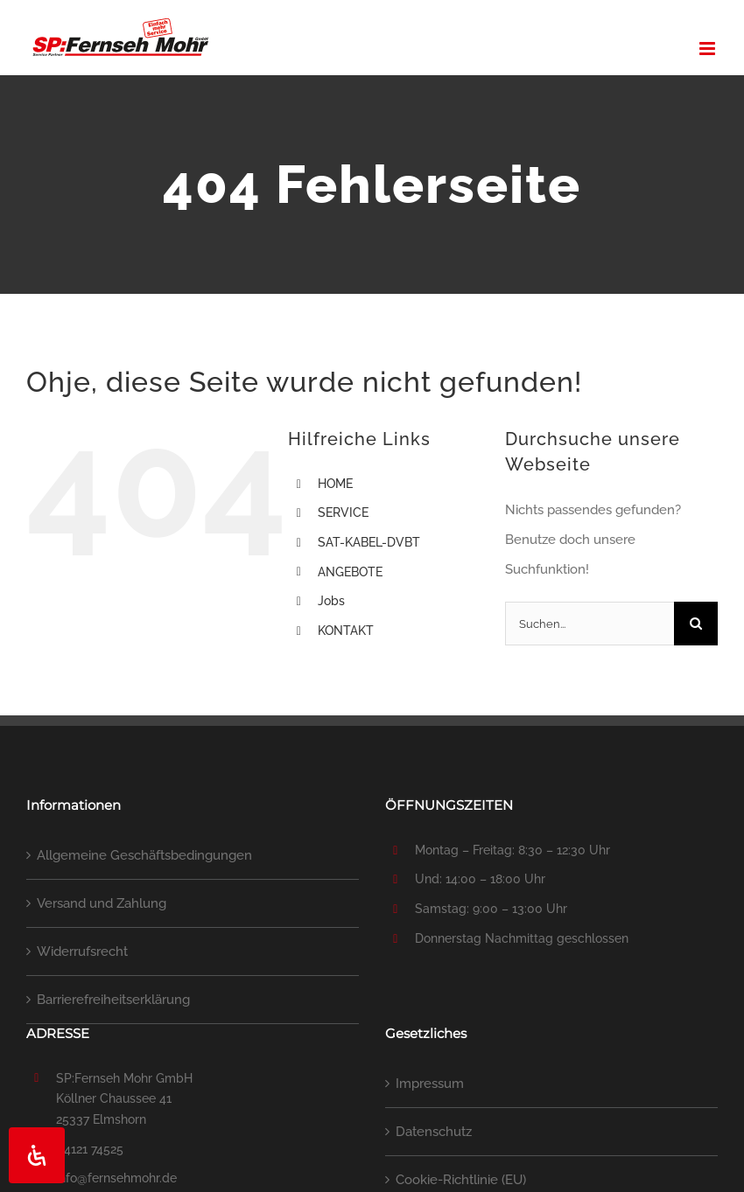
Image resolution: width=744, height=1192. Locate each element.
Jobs (331, 601)
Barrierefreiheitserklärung (113, 999)
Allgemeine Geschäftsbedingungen (144, 855)
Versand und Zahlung (101, 903)
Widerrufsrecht (82, 951)
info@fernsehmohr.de (116, 1178)
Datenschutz (434, 1132)
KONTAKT (346, 631)
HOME (335, 484)
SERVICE (343, 512)
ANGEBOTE (350, 572)
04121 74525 (89, 1149)
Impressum (430, 1083)
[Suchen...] (589, 623)
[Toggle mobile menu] (708, 48)
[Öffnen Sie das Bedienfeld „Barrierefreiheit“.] (37, 1155)
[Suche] (696, 623)
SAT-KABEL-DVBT (369, 542)
